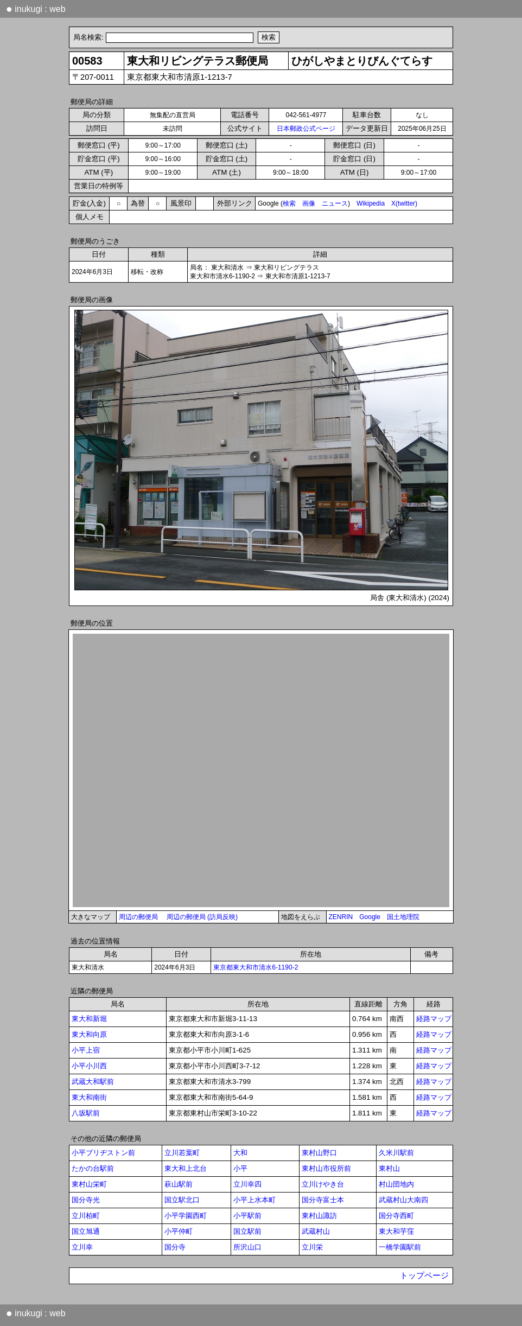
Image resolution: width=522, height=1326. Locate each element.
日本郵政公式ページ (306, 128)
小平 (240, 1168)
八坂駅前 (86, 1113)
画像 (308, 203)
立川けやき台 (323, 1184)
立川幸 (82, 1247)
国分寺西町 (396, 1216)
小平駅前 (247, 1216)
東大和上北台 (185, 1168)
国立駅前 (247, 1231)
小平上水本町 (254, 1200)
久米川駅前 (396, 1153)
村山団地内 (396, 1184)
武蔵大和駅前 (93, 1082)
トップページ (424, 1275)
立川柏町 (86, 1216)
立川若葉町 (182, 1153)
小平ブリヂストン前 (103, 1153)
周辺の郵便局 (138, 917)
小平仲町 (178, 1231)
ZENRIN (341, 917)
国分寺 (175, 1247)
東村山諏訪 (319, 1216)
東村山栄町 (89, 1184)
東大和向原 (89, 1034)
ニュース (335, 203)
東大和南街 (89, 1097)
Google (369, 917)
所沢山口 (247, 1247)
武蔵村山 (316, 1231)
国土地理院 (403, 917)
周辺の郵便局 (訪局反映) (202, 917)
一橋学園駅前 (400, 1247)
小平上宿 (86, 1050)
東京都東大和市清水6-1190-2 (255, 967)
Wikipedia (371, 203)
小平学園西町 (185, 1216)
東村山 (389, 1168)
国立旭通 (86, 1231)
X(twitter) (404, 203)
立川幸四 (247, 1184)
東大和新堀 (89, 1019)
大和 (240, 1153)
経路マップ (433, 1019)
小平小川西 (89, 1066)
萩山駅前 (178, 1184)
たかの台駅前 (93, 1168)
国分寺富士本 (323, 1200)
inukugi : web (36, 9)
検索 (289, 203)
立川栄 (312, 1247)
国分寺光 (86, 1200)
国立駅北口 (182, 1200)
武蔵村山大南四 (403, 1200)
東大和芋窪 (396, 1231)
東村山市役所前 (326, 1168)
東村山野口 (319, 1153)
